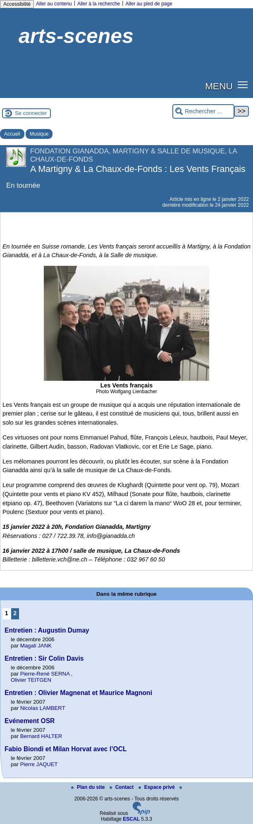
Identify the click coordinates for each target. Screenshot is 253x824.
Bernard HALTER (41, 736)
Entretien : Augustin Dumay (47, 630)
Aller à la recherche (98, 4)
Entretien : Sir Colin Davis (44, 658)
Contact (122, 787)
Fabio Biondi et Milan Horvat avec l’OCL (65, 748)
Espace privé (157, 787)
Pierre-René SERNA (44, 674)
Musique (39, 134)
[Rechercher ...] (203, 111)
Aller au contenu (54, 4)
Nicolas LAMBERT (42, 708)
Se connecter (31, 113)
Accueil (12, 134)
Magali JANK (36, 645)
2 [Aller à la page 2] (15, 613)
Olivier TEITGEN (31, 680)
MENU (219, 86)
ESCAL (131, 819)
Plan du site (88, 787)
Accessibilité (17, 4)
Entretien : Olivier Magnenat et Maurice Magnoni (78, 692)
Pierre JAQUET (39, 764)
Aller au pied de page (148, 4)
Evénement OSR (30, 720)
